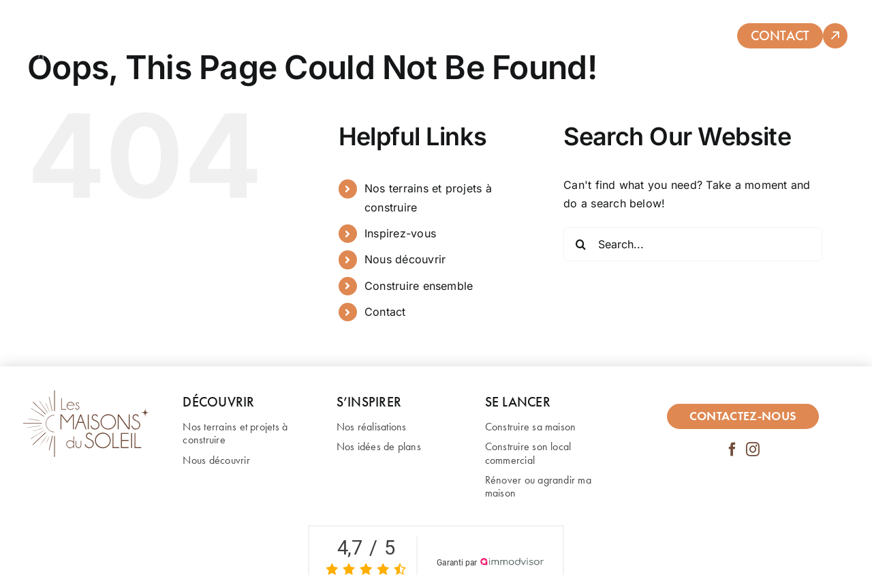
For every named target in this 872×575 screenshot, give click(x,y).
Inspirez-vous (400, 233)
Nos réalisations (372, 426)
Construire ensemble (418, 286)
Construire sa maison (530, 426)
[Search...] (692, 244)
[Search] (580, 244)
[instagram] (753, 449)
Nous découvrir (405, 259)
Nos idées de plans (379, 446)
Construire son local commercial (528, 453)
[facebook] (732, 449)
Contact (385, 312)
